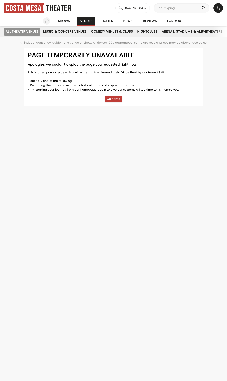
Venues (86, 21)
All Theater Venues (22, 31)
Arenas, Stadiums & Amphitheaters (192, 31)
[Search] (204, 8)
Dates (108, 21)
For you (174, 21)
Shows (64, 21)
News (127, 21)
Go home (113, 99)
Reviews (150, 21)
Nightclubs (147, 31)
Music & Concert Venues (65, 31)
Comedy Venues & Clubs (112, 31)
